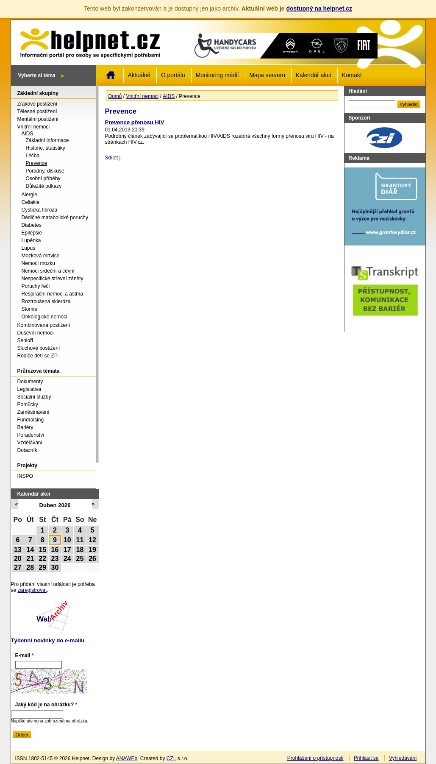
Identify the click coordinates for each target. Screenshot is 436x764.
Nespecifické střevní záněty (52, 279)
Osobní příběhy (43, 178)
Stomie (29, 309)
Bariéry (25, 427)
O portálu (173, 75)
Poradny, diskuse (45, 171)
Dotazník (27, 450)
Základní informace (47, 140)
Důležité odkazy (44, 186)
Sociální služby (34, 397)
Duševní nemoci (35, 333)
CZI (171, 758)
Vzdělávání (29, 443)
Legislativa (29, 389)
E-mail (24, 655)
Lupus (29, 248)
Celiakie (31, 202)
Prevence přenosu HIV (134, 122)
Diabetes (32, 225)
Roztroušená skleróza (46, 301)
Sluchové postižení (38, 348)
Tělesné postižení (37, 111)
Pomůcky (27, 404)
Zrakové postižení (37, 104)
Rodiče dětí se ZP (37, 356)
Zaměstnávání (33, 412)
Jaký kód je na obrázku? (46, 705)
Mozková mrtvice (41, 256)
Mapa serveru (267, 75)
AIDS (169, 96)
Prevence (36, 163)
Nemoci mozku (38, 263)
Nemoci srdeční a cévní (48, 271)
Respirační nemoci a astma (52, 294)
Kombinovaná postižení (43, 325)
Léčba (33, 156)
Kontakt (352, 75)
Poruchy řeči (36, 286)
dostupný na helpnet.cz (319, 8)
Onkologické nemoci (44, 317)
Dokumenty (30, 382)
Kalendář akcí (313, 75)
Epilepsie (32, 233)
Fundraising (30, 420)
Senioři (25, 340)
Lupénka (31, 240)
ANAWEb (126, 758)
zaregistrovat (32, 590)
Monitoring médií (217, 75)
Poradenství (30, 435)
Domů (110, 75)
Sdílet (111, 158)
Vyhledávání (403, 758)
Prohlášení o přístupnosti (315, 758)
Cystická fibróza (40, 210)
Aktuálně (139, 75)
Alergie (29, 195)
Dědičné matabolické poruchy (55, 217)
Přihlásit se (366, 758)
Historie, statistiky (45, 148)
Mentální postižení (37, 119)
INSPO (25, 476)
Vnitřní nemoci (142, 96)
